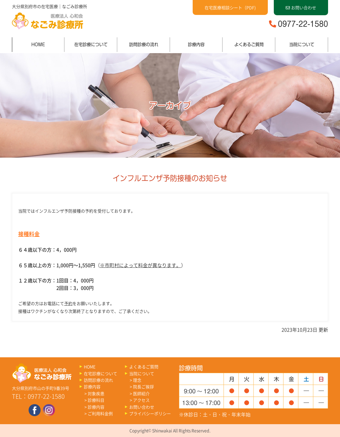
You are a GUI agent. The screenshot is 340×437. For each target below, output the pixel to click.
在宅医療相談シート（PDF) (230, 7)
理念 (137, 380)
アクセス (141, 400)
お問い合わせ (301, 7)
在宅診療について (91, 44)
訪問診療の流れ (143, 44)
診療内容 (196, 44)
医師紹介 (141, 393)
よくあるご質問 (249, 44)
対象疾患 (96, 393)
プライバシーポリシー (150, 413)
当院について (301, 44)
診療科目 (96, 400)
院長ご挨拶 (143, 387)
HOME (38, 44)
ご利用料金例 (100, 413)
